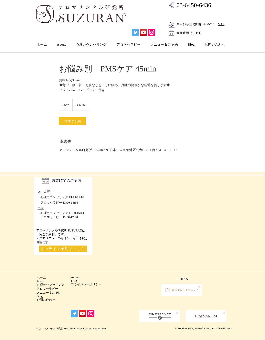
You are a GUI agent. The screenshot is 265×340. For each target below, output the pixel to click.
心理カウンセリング (50, 284)
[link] (72, 121)
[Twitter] (135, 32)
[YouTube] (143, 32)
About (40, 281)
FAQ (74, 280)
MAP (221, 24)
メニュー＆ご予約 (49, 292)
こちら (197, 33)
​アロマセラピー (47, 288)
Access (75, 277)
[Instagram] (151, 32)
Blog (40, 296)
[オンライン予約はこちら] (63, 249)
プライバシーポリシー (86, 284)
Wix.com (102, 328)
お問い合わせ (46, 300)
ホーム (41, 277)
